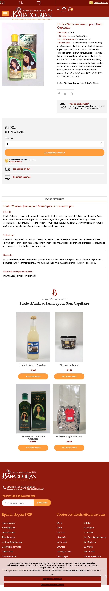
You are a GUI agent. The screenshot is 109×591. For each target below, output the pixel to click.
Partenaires (7, 551)
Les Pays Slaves (64, 551)
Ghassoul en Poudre (69, 365)
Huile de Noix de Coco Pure (33, 365)
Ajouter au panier (54, 152)
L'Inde (59, 527)
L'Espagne (89, 527)
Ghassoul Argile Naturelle (69, 437)
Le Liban (61, 532)
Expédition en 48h (21, 168)
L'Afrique (88, 546)
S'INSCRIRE (42, 502)
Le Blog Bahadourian (12, 542)
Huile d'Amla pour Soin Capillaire (33, 438)
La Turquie (62, 542)
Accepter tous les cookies (52, 579)
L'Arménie (61, 537)
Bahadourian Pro (101, 2)
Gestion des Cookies (76, 571)
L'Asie (59, 522)
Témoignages (8, 537)
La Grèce (61, 546)
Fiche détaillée (54, 199)
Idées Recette (8, 532)
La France (88, 532)
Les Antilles (89, 551)
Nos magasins (8, 527)
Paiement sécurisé (21, 176)
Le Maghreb (90, 542)
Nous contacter (9, 556)
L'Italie (87, 522)
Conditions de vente (11, 546)
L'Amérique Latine (92, 556)
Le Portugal (62, 556)
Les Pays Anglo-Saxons (95, 537)
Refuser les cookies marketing (52, 585)
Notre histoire (8, 522)
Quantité (9, 138)
